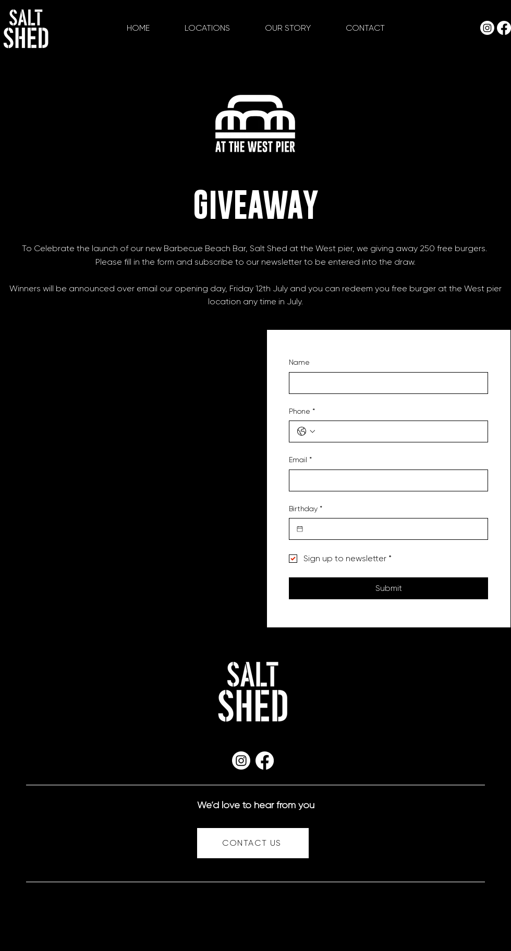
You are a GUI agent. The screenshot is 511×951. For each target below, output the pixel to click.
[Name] (385, 383)
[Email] (385, 480)
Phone (302, 411)
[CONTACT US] (253, 843)
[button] (207, 28)
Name (299, 362)
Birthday (305, 509)
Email (300, 460)
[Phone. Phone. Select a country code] (306, 431)
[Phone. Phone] (399, 431)
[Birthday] (300, 529)
